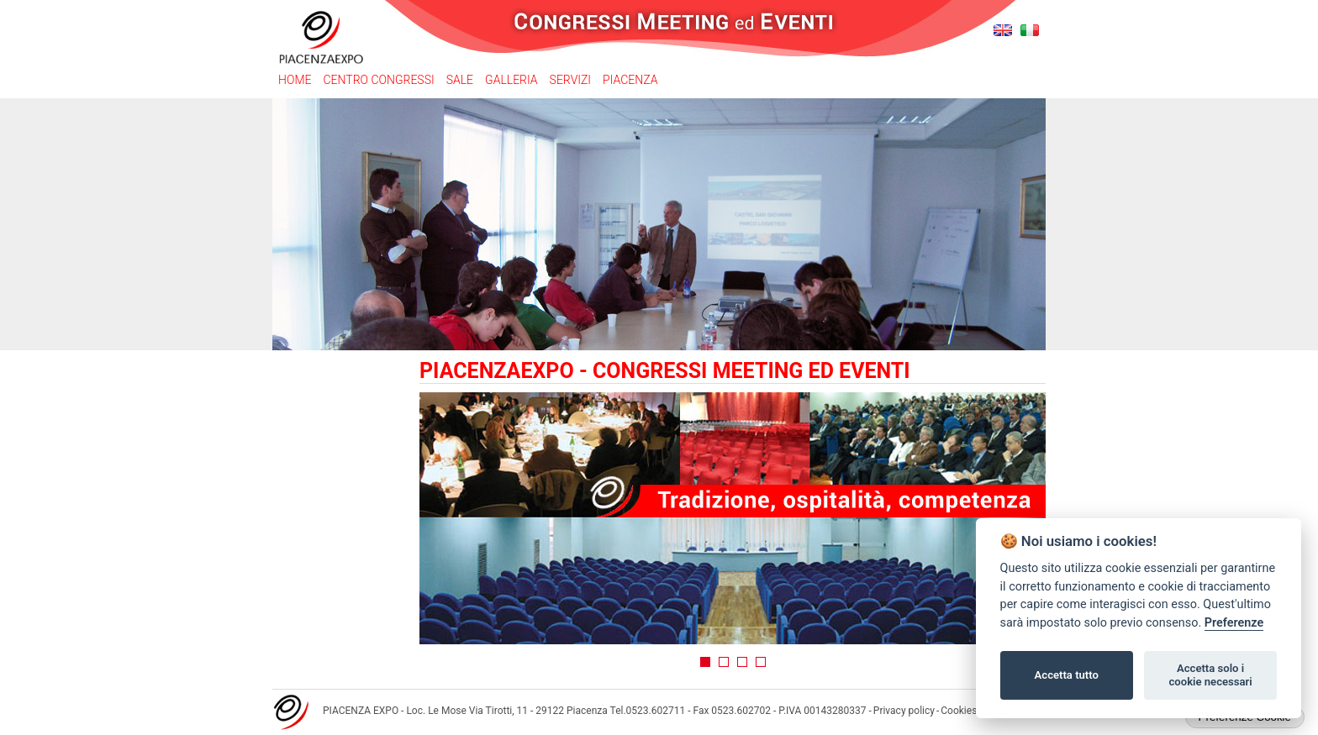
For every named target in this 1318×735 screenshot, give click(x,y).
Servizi (570, 80)
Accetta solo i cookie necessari (1210, 675)
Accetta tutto (1067, 675)
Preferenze (1234, 623)
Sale (459, 80)
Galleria (511, 80)
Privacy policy (904, 711)
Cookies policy (973, 711)
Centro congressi (378, 80)
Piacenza (630, 80)
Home (294, 80)
